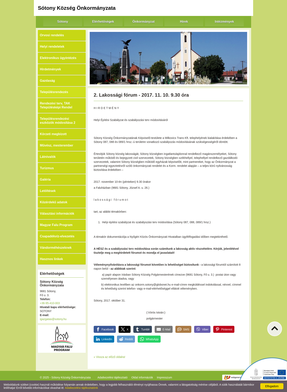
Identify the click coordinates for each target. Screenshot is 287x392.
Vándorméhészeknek (56, 247)
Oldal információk (142, 377)
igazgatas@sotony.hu (53, 319)
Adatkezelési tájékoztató (112, 377)
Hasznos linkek (51, 259)
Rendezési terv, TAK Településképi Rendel (56, 105)
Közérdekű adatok (53, 202)
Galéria (45, 179)
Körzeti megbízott (53, 134)
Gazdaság (47, 80)
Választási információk (57, 213)
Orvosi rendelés (52, 35)
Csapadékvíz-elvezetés (57, 236)
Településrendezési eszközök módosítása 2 (57, 120)
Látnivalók (48, 156)
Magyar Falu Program (56, 225)
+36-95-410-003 (50, 303)
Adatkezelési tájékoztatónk (81, 387)
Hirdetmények (50, 69)
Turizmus (47, 168)
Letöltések (48, 191)
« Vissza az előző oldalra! (109, 357)
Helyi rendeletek (52, 46)
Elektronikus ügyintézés (58, 58)
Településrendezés (54, 92)
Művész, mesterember (56, 145)
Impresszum (164, 377)
